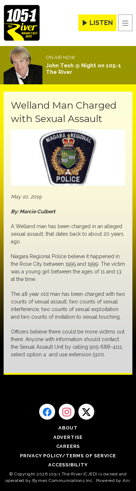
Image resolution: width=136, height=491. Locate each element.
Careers (68, 446)
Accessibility (67, 464)
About (68, 428)
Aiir (126, 480)
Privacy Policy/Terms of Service (68, 455)
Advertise (68, 437)
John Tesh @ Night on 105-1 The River (83, 68)
